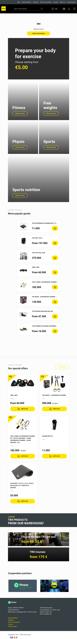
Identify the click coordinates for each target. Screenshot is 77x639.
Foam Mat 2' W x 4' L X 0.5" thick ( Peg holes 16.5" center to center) (22, 490)
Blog (18, 2)
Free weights (50, 106)
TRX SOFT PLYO (37, 242)
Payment (35, 2)
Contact (55, 2)
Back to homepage (38, 33)
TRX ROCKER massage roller (42, 315)
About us (62, 2)
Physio (18, 143)
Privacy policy (71, 2)
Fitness (18, 108)
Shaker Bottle (47, 440)
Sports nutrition (26, 194)
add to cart (24, 413)
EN (64, 8)
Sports (49, 143)
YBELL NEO (35, 271)
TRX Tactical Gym (38, 257)
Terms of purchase (46, 2)
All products (62, 371)
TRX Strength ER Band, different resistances (49, 330)
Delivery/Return (26, 2)
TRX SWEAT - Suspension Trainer (54, 399)
